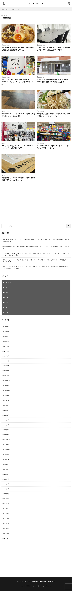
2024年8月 (6, 341)
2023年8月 (6, 400)
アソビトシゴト (36, 4)
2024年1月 (6, 375)
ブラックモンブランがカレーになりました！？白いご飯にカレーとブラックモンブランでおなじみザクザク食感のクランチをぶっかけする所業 (36, 267)
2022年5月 (6, 474)
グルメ (6, 297)
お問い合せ (51, 581)
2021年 (13, 9)
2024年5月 (6, 356)
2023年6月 (6, 410)
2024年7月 (6, 346)
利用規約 (35, 581)
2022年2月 (6, 489)
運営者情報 (43, 581)
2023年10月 (6, 390)
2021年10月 (6, 508)
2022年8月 (6, 459)
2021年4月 (6, 538)
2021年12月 (6, 498)
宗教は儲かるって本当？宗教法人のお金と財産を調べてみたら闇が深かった (18, 179)
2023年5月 (6, 415)
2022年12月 (6, 439)
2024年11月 (6, 336)
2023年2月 (6, 430)
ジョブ (6, 302)
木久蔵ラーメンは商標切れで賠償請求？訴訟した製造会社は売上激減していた (18, 49)
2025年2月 (6, 331)
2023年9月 (6, 395)
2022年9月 (6, 454)
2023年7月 (6, 405)
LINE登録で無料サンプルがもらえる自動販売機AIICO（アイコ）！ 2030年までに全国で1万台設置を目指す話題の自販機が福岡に (36, 240)
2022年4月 (6, 479)
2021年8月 (6, 518)
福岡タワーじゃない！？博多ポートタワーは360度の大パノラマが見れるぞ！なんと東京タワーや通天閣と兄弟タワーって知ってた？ (36, 260)
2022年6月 (6, 469)
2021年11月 (6, 503)
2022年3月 (6, 484)
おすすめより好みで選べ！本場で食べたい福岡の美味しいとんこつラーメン (53, 115)
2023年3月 (6, 425)
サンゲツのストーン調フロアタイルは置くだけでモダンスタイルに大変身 (18, 115)
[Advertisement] (36, 205)
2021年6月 (6, 528)
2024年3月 (6, 366)
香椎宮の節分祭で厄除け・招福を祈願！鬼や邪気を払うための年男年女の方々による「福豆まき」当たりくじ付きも (36, 247)
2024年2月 (6, 371)
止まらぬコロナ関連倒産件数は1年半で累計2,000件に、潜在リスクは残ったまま (52, 81)
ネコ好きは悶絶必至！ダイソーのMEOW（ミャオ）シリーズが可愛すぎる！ (18, 147)
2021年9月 (6, 513)
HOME (5, 9)
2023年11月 (6, 385)
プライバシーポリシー (23, 581)
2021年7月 (6, 523)
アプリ (6, 287)
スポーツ (6, 307)
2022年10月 (6, 449)
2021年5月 (6, 533)
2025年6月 (6, 326)
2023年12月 (6, 380)
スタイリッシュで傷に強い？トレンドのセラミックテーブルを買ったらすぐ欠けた (53, 49)
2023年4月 (6, 420)
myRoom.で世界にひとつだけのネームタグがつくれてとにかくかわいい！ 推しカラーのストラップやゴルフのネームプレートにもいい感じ (36, 254)
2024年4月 (6, 361)
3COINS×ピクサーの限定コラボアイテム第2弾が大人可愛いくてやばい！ (53, 147)
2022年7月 (6, 464)
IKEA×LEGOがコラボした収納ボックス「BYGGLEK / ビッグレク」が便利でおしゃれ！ (17, 82)
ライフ (6, 312)
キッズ (6, 292)
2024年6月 (6, 351)
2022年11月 (6, 444)
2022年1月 (6, 494)
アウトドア (7, 282)
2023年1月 (6, 435)
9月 (19, 9)
